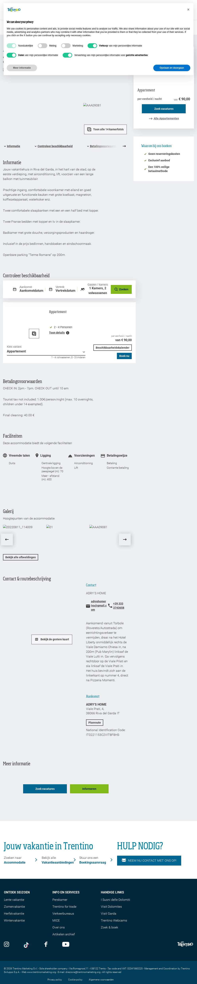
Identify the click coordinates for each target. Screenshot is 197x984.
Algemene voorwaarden (101, 969)
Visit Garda (108, 903)
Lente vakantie (14, 889)
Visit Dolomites (111, 896)
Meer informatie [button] (22, 67)
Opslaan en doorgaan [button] (172, 67)
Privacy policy (54, 969)
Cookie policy (75, 969)
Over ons (58, 917)
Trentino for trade (64, 896)
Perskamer (59, 889)
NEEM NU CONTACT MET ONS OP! (149, 850)
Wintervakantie (14, 910)
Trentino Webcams (114, 910)
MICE (56, 910)
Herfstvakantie (14, 903)
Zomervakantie (14, 896)
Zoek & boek (109, 917)
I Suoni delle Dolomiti (115, 889)
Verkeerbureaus (63, 903)
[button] (188, 9)
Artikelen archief (63, 924)
